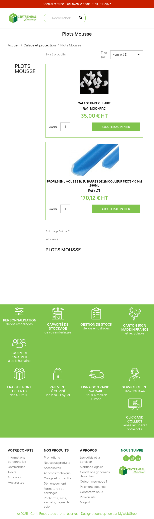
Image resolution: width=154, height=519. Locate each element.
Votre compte (20, 450)
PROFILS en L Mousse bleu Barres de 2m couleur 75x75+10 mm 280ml (94, 183)
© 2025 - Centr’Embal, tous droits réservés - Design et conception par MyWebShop (77, 514)
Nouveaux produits (57, 463)
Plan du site (88, 497)
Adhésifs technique (57, 473)
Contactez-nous (91, 492)
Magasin (85, 502)
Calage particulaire (94, 103)
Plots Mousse (25, 69)
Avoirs (12, 472)
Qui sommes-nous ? (93, 481)
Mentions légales (91, 467)
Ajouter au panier (116, 127)
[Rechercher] (65, 18)
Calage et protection (58, 478)
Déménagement (55, 483)
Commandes (16, 467)
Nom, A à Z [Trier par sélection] (126, 54)
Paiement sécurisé (93, 487)
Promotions (52, 457)
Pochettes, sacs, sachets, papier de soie (57, 502)
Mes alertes (16, 482)
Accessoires (52, 468)
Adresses (14, 477)
